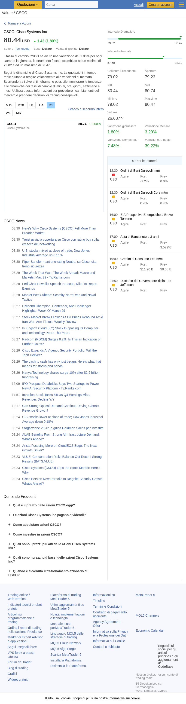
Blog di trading (18, 668)
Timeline (99, 601)
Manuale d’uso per (62, 626)
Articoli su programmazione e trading (21, 618)
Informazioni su (104, 595)
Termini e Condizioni (107, 606)
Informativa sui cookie (124, 698)
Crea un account (160, 4)
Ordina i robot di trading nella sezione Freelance (25, 630)
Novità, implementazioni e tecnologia (67, 616)
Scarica (65, 654)
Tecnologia (22, 48)
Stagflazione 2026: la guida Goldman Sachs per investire (63, 428)
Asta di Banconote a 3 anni (139, 237)
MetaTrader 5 (145, 595)
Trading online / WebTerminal (19, 597)
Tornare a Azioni (19, 23)
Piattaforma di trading (65, 597)
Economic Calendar (150, 630)
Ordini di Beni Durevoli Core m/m (144, 192)
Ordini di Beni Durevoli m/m (140, 170)
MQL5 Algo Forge (63, 649)
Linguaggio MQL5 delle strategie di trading (67, 635)
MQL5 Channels (147, 615)
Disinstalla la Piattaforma (68, 666)
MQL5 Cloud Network (65, 643)
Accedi (138, 4)
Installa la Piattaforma (66, 660)
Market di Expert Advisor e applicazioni (25, 639)
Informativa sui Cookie (109, 641)
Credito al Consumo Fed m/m (141, 259)
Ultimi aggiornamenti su (67, 606)
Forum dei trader (19, 662)
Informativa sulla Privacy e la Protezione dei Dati (110, 633)
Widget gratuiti (18, 679)
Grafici (12, 674)
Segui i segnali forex (22, 647)
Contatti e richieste (106, 647)
